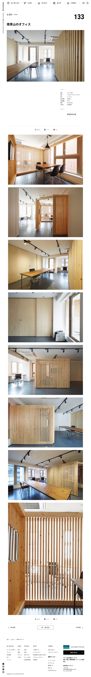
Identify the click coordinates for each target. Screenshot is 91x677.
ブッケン (26, 646)
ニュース (9, 659)
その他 (19, 657)
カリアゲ (50, 663)
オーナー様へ (27, 657)
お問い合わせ (51, 649)
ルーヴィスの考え (11, 649)
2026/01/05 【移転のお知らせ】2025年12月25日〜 (3, 23)
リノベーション (51, 660)
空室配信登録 (27, 659)
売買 (25, 649)
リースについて (36, 652)
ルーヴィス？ (10, 646)
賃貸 (25, 652)
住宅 (19, 649)
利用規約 (35, 659)
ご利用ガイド (36, 649)
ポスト (38, 129)
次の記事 (78, 627)
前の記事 (12, 627)
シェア (47, 129)
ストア (35, 646)
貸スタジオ (26, 655)
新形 (49, 668)
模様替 (49, 665)
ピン (57, 129)
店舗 (19, 652)
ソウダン (50, 646)
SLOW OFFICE (51, 670)
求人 (8, 657)
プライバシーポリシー (38, 657)
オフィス (20, 655)
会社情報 (9, 655)
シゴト (12, 639)
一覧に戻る (47, 627)
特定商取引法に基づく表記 (39, 655)
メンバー (9, 652)
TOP (8, 639)
